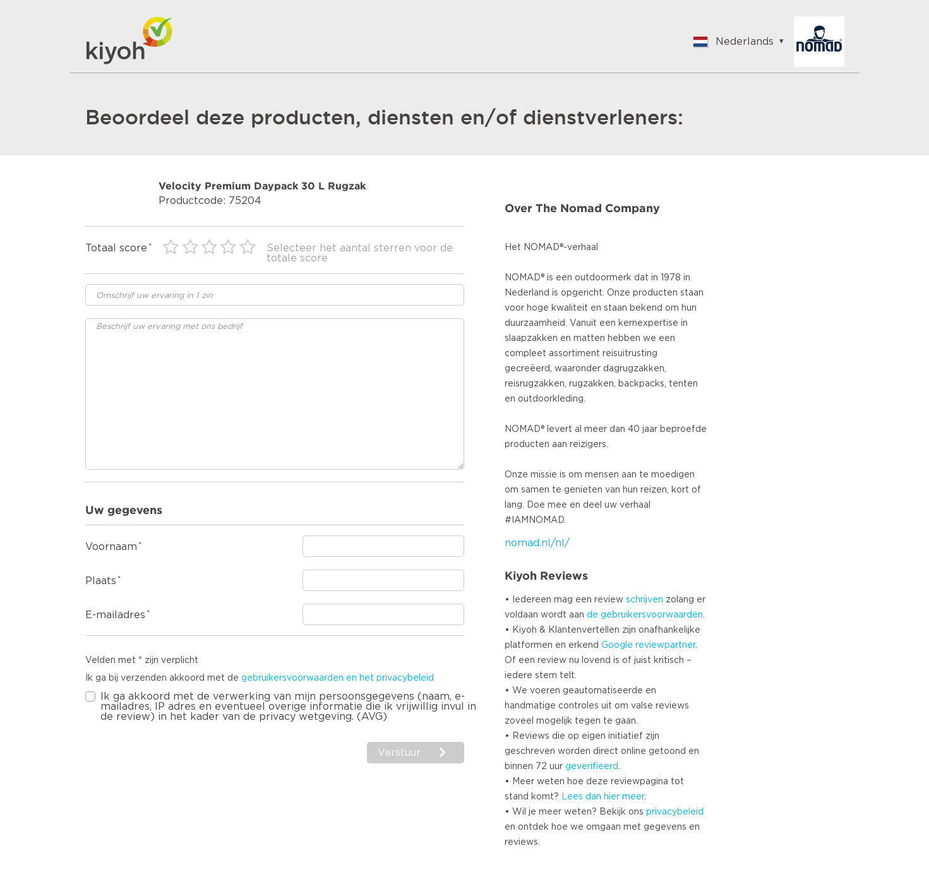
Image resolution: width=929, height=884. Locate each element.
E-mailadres (115, 615)
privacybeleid (675, 812)
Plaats (100, 581)
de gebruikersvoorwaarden (645, 615)
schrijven (644, 599)
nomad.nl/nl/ (537, 543)
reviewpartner (665, 645)
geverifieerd (591, 766)
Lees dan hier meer (602, 796)
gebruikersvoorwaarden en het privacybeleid (337, 678)
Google (617, 645)
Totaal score (116, 248)
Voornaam (111, 547)
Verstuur (401, 753)
